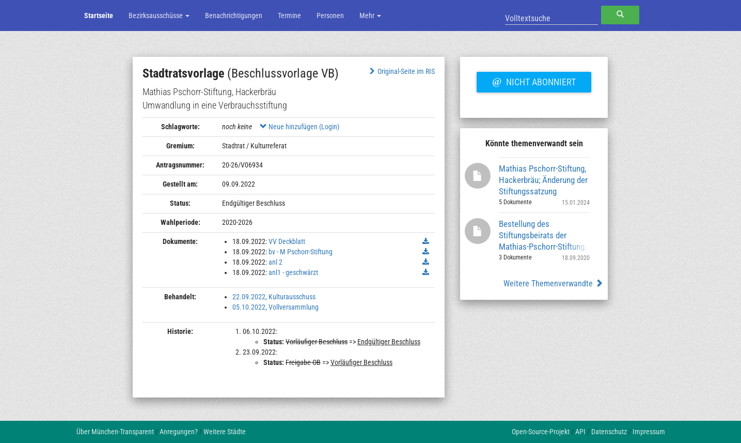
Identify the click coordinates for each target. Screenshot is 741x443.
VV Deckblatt (287, 241)
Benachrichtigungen (233, 15)
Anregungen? (179, 431)
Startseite (98, 15)
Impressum (649, 431)
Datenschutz (609, 431)
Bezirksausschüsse (159, 15)
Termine (289, 15)
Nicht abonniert (534, 80)
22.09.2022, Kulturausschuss (274, 297)
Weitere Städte (224, 431)
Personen (330, 15)
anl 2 (275, 262)
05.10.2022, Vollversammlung (275, 307)
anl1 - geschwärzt (293, 272)
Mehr (370, 15)
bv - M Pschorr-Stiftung (301, 252)
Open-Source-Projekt (541, 431)
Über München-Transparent (115, 431)
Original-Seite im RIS (401, 71)
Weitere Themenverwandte (553, 283)
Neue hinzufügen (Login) (299, 127)
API (580, 431)
